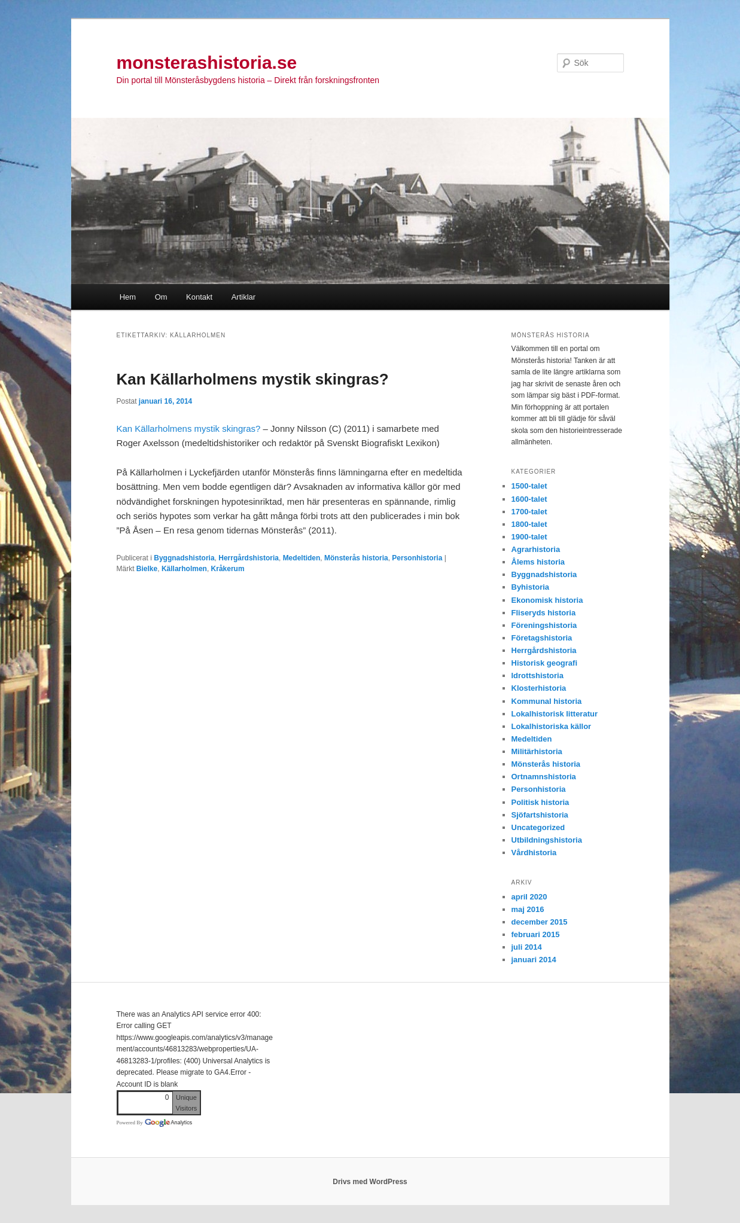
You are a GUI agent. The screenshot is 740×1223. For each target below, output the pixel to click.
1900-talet (529, 536)
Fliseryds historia (543, 612)
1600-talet (529, 499)
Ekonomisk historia (547, 600)
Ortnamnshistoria (543, 776)
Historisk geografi (544, 662)
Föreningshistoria (544, 625)
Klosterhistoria (539, 688)
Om (161, 296)
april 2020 (529, 896)
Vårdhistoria (534, 852)
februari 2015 (535, 934)
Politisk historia (540, 802)
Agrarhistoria (536, 549)
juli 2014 (526, 947)
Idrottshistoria (537, 675)
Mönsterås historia (356, 558)
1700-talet (529, 511)
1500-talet (529, 485)
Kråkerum (228, 569)
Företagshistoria (541, 637)
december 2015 (539, 921)
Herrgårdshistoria (248, 558)
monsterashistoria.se (207, 62)
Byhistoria (530, 586)
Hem (128, 296)
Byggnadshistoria (184, 558)
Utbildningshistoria (546, 839)
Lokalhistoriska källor (551, 726)
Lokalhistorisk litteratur (554, 713)
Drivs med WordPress (370, 1182)
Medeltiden (302, 558)
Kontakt (199, 296)
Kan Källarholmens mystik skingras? (253, 379)
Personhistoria (417, 558)
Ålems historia (538, 561)
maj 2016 (527, 909)
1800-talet (529, 524)
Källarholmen (184, 569)
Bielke (146, 569)
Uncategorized (538, 827)
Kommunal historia (546, 701)
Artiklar (243, 296)
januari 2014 (533, 959)
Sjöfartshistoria (539, 814)
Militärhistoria (536, 751)
